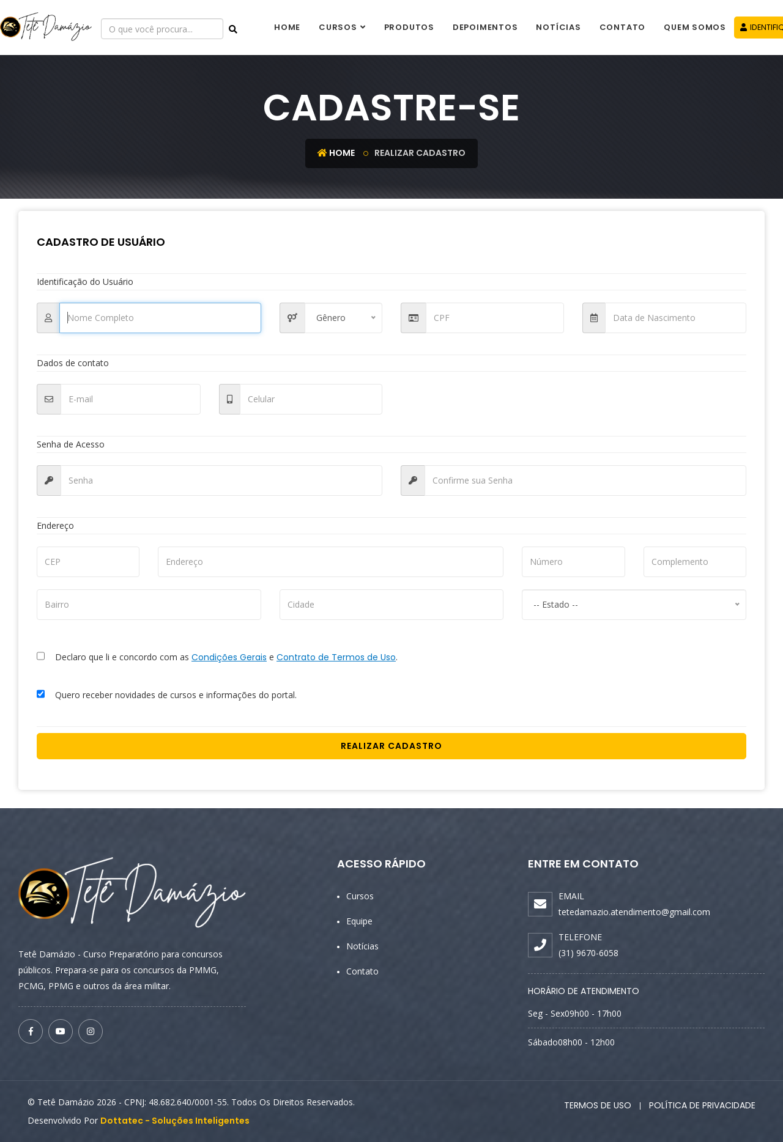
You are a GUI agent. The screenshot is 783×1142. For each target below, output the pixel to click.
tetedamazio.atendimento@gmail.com (634, 912)
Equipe (359, 921)
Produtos (409, 27)
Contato (622, 27)
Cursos (338, 27)
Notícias (558, 27)
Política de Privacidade (702, 1105)
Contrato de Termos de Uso (336, 657)
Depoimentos (485, 27)
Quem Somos (695, 27)
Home (287, 27)
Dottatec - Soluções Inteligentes (175, 1120)
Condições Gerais (229, 657)
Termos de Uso (597, 1105)
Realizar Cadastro (391, 746)
